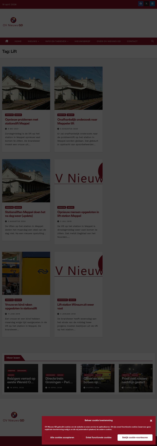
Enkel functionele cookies (98, 438)
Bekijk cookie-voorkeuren (135, 438)
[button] (151, 420)
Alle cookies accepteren (62, 438)
